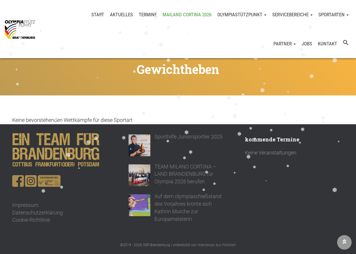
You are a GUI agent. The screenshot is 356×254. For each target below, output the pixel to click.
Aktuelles (121, 14)
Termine (148, 14)
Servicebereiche (292, 14)
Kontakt (327, 44)
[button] (346, 43)
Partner (284, 44)
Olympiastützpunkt (241, 14)
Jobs (307, 44)
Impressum (25, 205)
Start (97, 14)
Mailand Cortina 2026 (187, 14)
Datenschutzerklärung (37, 212)
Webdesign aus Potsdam (216, 245)
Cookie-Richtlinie (31, 220)
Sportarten (333, 14)
